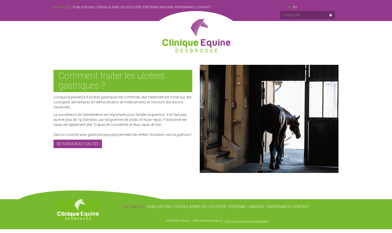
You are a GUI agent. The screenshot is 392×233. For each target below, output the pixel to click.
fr (289, 7)
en (295, 7)
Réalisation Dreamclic (208, 224)
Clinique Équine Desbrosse (196, 32)
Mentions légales (178, 224)
